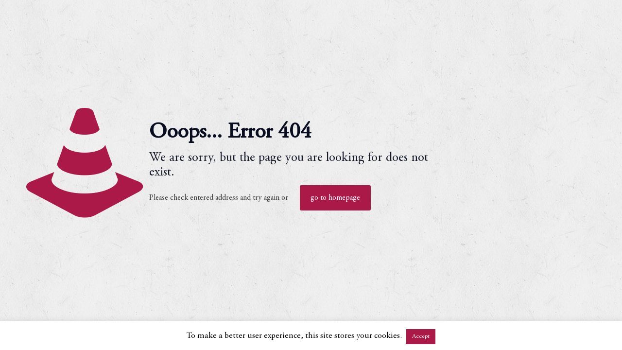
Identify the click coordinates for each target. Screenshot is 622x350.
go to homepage (335, 198)
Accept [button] (421, 336)
